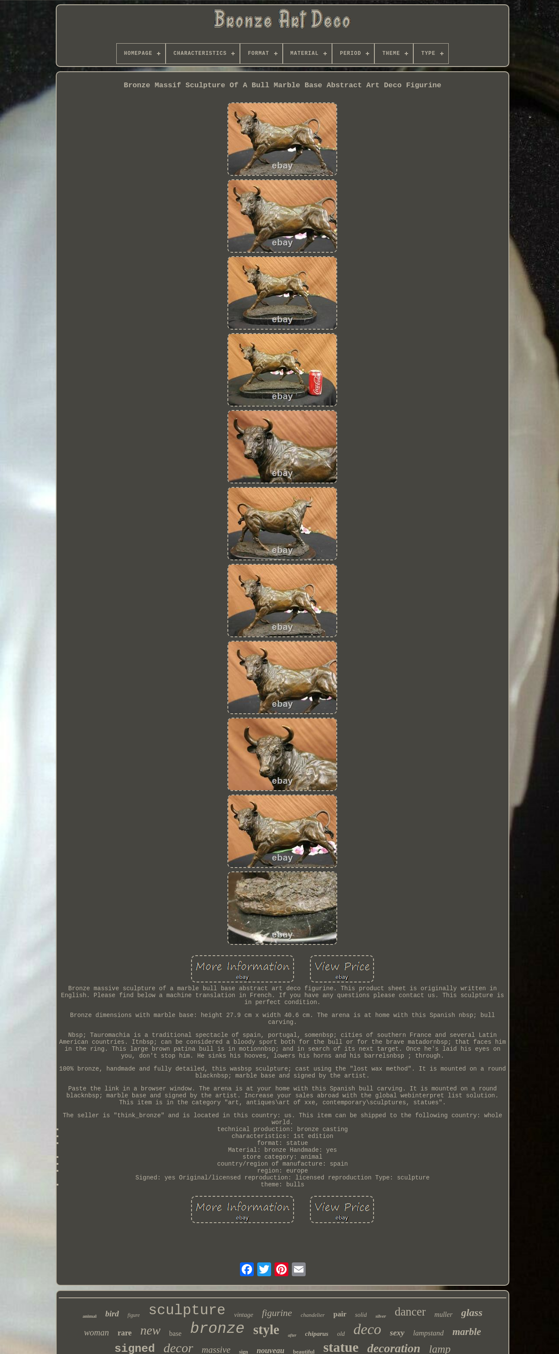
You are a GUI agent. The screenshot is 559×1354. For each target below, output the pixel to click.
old (341, 1334)
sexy (397, 1332)
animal (89, 1316)
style (266, 1329)
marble (466, 1331)
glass (471, 1312)
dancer (410, 1311)
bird (112, 1313)
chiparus (317, 1333)
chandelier (312, 1315)
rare (125, 1333)
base (175, 1333)
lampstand (428, 1333)
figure (134, 1315)
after (292, 1335)
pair (339, 1314)
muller (443, 1314)
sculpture (186, 1311)
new (151, 1330)
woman (96, 1332)
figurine (277, 1312)
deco (367, 1329)
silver (380, 1316)
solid (361, 1315)
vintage (243, 1314)
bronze (217, 1329)
